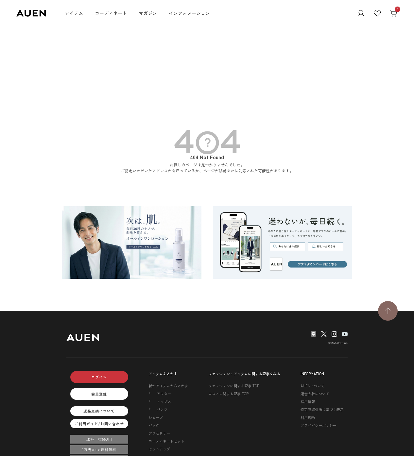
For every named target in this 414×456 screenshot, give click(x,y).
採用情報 (308, 401)
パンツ (162, 409)
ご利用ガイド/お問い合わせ (99, 423)
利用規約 (308, 417)
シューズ (155, 417)
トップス (164, 401)
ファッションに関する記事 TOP (233, 385)
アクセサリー (159, 433)
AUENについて (313, 385)
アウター (164, 393)
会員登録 (99, 394)
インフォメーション (189, 13)
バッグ (153, 425)
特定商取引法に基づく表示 (322, 409)
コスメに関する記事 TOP (228, 393)
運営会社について (315, 393)
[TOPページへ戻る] (388, 311)
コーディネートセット (166, 441)
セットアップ (159, 448)
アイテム (74, 13)
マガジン (148, 13)
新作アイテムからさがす (168, 385)
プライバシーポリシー (318, 425)
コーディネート (111, 13)
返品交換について (99, 411)
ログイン (99, 377)
